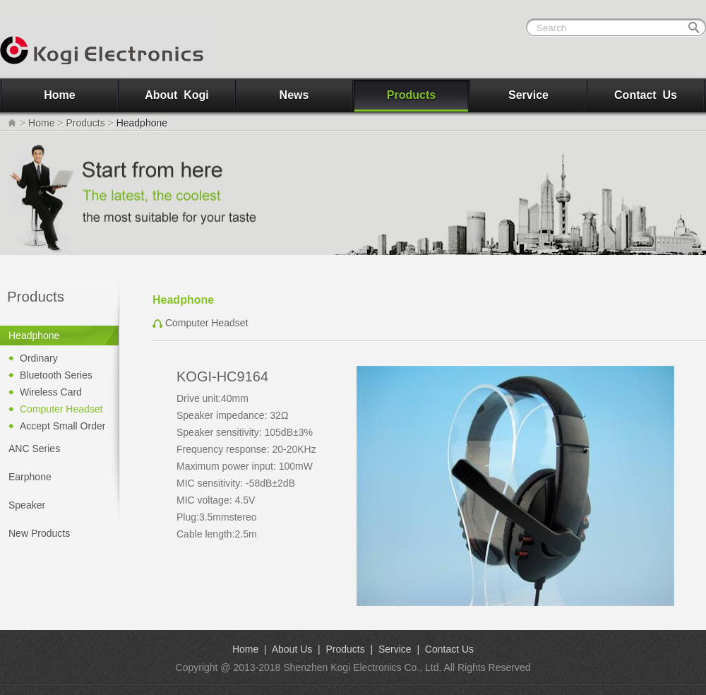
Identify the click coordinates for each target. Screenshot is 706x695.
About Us (292, 649)
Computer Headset (61, 409)
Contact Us (645, 95)
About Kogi (177, 95)
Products (411, 95)
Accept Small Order (62, 426)
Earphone (30, 476)
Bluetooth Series (56, 375)
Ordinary (39, 358)
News (294, 95)
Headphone (33, 335)
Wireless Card (51, 392)
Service (528, 95)
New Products (39, 533)
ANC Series (34, 448)
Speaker (26, 505)
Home (59, 95)
